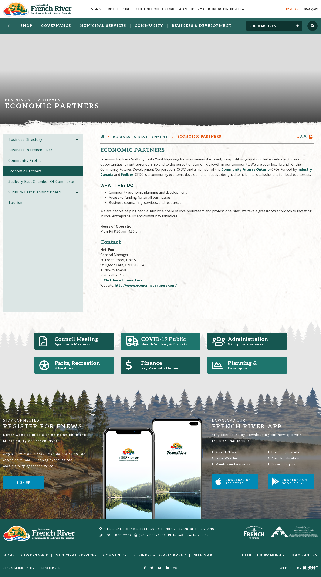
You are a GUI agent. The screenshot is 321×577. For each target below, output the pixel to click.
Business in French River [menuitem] (30, 150)
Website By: (299, 568)
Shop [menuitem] (26, 26)
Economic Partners (199, 137)
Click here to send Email (124, 280)
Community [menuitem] (149, 26)
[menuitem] (9, 26)
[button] (77, 139)
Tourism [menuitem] (15, 202)
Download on (233, 481)
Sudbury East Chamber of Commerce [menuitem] (41, 181)
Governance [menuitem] (56, 26)
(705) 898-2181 (150, 535)
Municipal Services (76, 555)
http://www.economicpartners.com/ (146, 285)
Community (115, 555)
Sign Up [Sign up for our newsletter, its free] (23, 482)
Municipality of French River (37, 9)
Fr (311, 9)
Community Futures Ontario (245, 169)
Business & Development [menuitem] (202, 26)
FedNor (127, 174)
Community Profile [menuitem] (25, 160)
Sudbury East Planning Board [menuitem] (34, 192)
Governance (35, 555)
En (292, 9)
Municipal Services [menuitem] (103, 26)
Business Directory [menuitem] (25, 139)
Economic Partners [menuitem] (25, 171)
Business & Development (141, 137)
